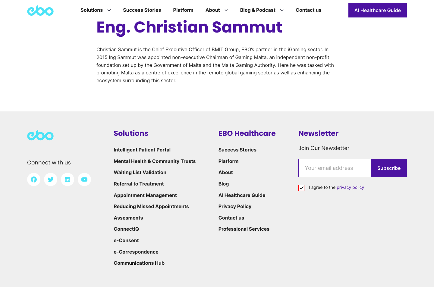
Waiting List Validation (140, 172)
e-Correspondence (136, 252)
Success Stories (237, 150)
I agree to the (336, 187)
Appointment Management (145, 195)
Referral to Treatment (139, 184)
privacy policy (350, 187)
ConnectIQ (126, 229)
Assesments (128, 218)
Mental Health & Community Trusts (155, 161)
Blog (224, 184)
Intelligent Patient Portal (142, 150)
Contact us (231, 218)
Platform (229, 161)
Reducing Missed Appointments (151, 206)
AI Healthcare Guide (377, 10)
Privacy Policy (235, 206)
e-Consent (126, 240)
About (226, 172)
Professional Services (244, 229)
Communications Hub (139, 263)
